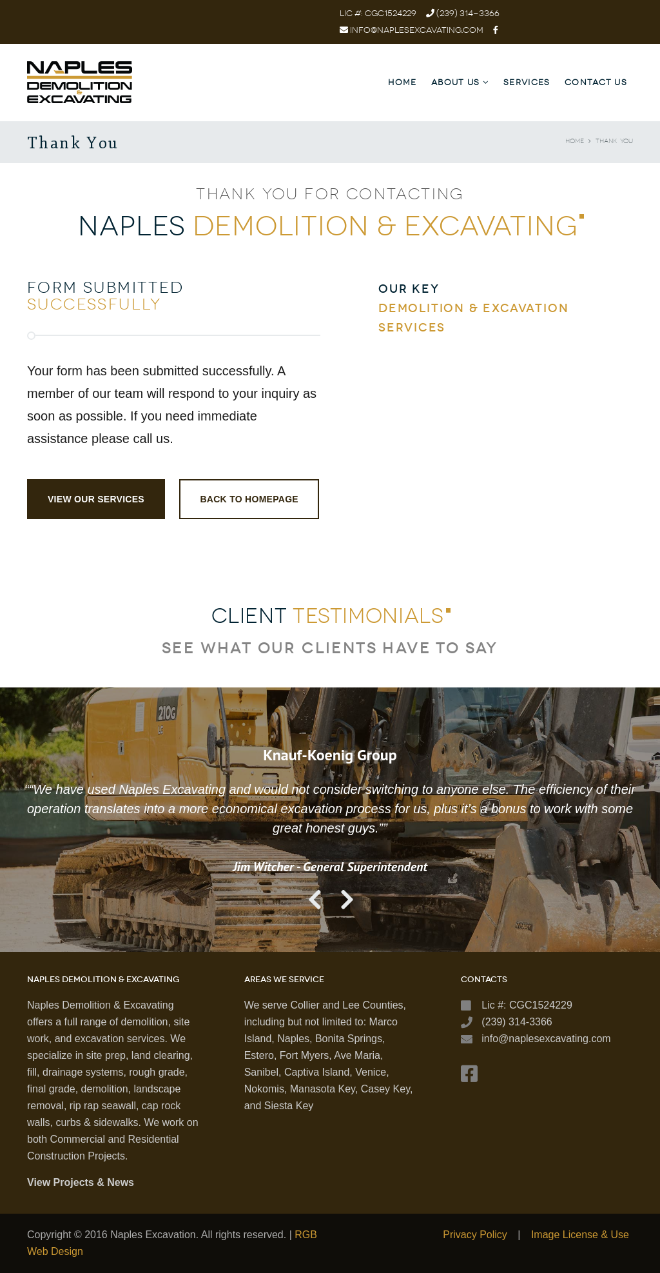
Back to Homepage (249, 499)
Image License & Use (580, 1234)
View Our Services (96, 499)
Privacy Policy (475, 1234)
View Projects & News (80, 1182)
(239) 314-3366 (467, 13)
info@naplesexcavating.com (416, 30)
